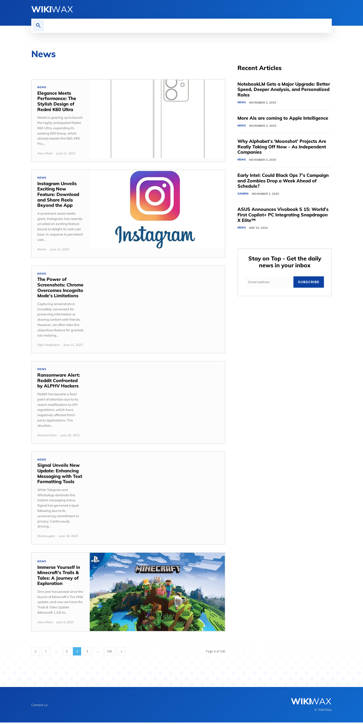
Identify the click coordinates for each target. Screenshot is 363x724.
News (42, 87)
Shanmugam (46, 537)
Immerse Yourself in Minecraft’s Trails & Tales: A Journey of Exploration (58, 577)
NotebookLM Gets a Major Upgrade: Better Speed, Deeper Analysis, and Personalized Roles (283, 89)
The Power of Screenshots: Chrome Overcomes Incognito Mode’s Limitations (60, 288)
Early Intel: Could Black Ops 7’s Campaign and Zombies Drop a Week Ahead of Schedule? (283, 181)
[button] (38, 25)
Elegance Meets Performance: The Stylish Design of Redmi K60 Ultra (56, 101)
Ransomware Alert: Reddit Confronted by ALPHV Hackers (58, 381)
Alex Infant (44, 153)
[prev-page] (35, 653)
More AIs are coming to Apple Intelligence (282, 118)
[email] (269, 283)
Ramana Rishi (47, 436)
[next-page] (121, 653)
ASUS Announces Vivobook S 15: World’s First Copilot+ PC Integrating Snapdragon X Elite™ (282, 215)
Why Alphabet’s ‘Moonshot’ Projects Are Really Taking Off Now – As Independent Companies (281, 147)
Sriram (41, 250)
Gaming (243, 194)
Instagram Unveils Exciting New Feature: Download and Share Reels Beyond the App (58, 195)
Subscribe (308, 283)
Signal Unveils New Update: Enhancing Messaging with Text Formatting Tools (59, 475)
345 (109, 653)
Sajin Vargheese (48, 346)
